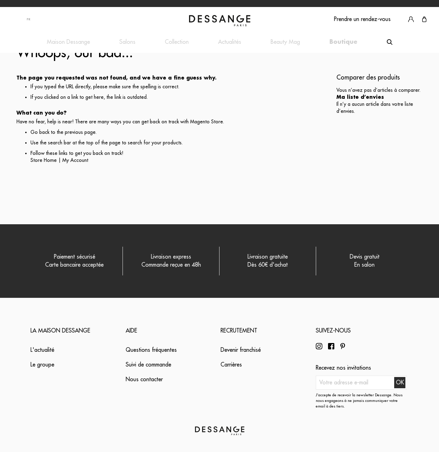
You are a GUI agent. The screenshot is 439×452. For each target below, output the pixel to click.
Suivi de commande (148, 365)
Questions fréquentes (151, 350)
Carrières (231, 365)
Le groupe (42, 365)
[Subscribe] (399, 382)
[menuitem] (68, 42)
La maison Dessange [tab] (60, 331)
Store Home (43, 160)
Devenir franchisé (241, 350)
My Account (75, 160)
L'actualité (42, 350)
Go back (39, 132)
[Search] (389, 42)
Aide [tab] (131, 331)
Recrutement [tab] (239, 331)
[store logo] (219, 20)
